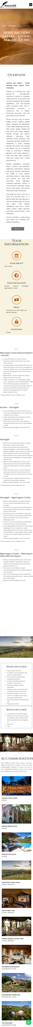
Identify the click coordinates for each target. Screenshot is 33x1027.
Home (4, 26)
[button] (30, 4)
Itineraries (12, 26)
